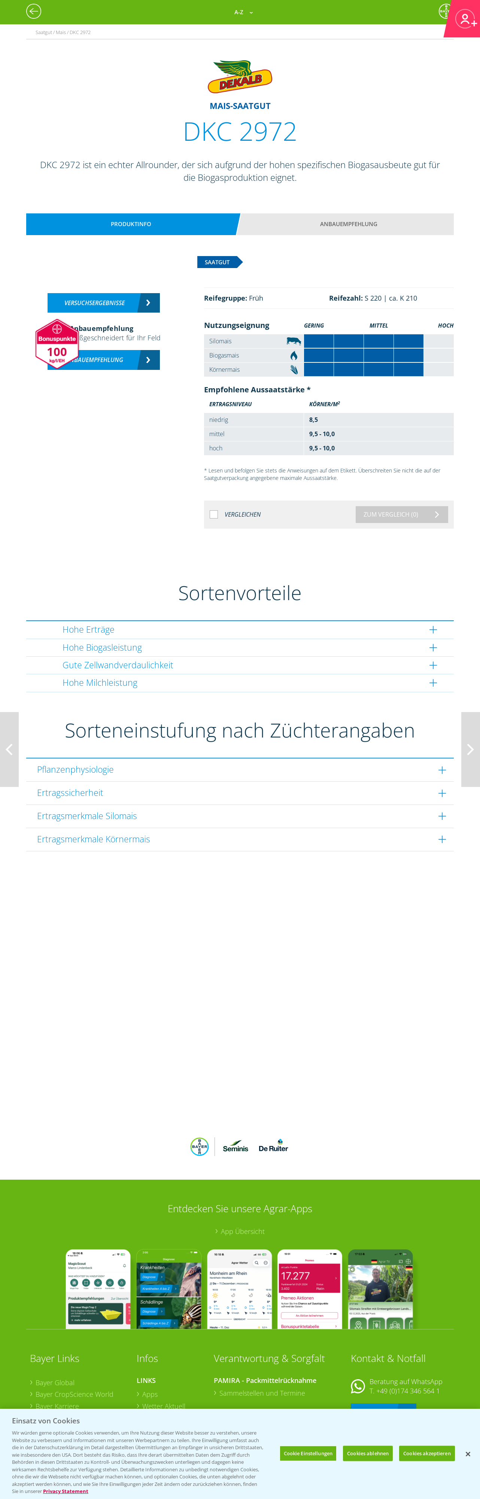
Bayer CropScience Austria (76, 1368)
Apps (150, 1345)
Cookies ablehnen (368, 1453)
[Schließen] (468, 1454)
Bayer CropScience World (74, 1345)
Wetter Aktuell (163, 1357)
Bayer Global (55, 1333)
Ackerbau (156, 1391)
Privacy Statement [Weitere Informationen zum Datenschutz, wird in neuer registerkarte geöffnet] (65, 1491)
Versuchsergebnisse (94, 303)
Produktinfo (131, 224)
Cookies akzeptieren (426, 1453)
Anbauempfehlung (348, 224)
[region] (240, 1454)
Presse (46, 1392)
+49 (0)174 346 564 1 (408, 1341)
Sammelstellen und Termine (262, 1344)
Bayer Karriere (57, 1357)
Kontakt (373, 1361)
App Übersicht (243, 1182)
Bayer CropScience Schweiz (77, 1380)
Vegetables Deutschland (72, 1404)
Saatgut (153, 1403)
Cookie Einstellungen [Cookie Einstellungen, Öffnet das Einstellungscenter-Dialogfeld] (308, 1453)
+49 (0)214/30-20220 (407, 1394)
